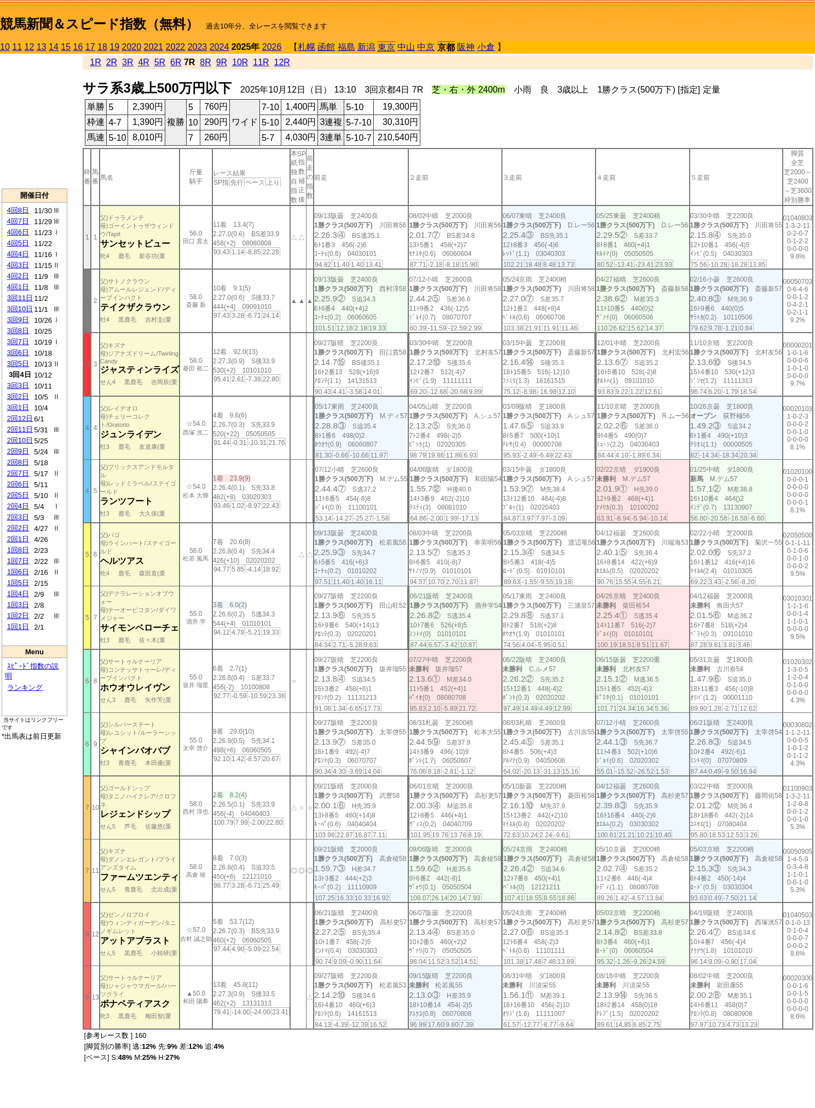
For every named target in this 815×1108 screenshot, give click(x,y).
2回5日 (18, 495)
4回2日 (18, 276)
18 (102, 47)
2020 (132, 47)
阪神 (466, 47)
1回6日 (18, 572)
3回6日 (18, 353)
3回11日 (20, 298)
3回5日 (18, 363)
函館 (326, 47)
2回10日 (20, 440)
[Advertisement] (34, 121)
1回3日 (18, 605)
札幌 (306, 47)
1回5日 (18, 583)
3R (127, 62)
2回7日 (18, 473)
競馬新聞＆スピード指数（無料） (99, 23)
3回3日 (18, 385)
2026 (272, 47)
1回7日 (18, 561)
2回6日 (18, 484)
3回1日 (18, 407)
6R (175, 62)
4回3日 (18, 265)
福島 (346, 47)
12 (29, 47)
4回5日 (18, 243)
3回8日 (18, 331)
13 (42, 47)
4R (143, 62)
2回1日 (18, 539)
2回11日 (20, 429)
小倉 (486, 47)
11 (17, 47)
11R (261, 62)
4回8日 (18, 210)
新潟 (366, 47)
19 (114, 47)
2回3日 (18, 517)
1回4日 (18, 594)
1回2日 (18, 616)
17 (90, 47)
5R (159, 62)
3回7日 (18, 342)
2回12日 (20, 418)
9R (221, 62)
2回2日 (18, 528)
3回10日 (20, 309)
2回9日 (18, 451)
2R (111, 62)
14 (54, 47)
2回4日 (18, 506)
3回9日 (18, 320)
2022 (176, 47)
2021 (154, 47)
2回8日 (18, 462)
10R (240, 62)
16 (78, 47)
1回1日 (18, 626)
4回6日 (18, 232)
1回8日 (18, 550)
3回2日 (18, 396)
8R (205, 62)
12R (282, 62)
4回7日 (18, 221)
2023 (197, 47)
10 (5, 47)
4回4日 (18, 254)
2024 (219, 47)
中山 (406, 47)
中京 (426, 47)
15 (66, 47)
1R (95, 62)
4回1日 (18, 287)
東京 (386, 47)
